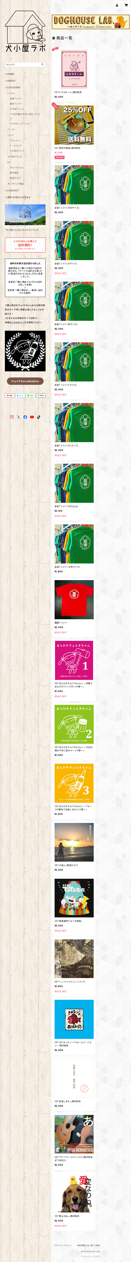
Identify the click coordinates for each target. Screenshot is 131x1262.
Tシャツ (11, 93)
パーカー (11, 129)
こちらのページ (19, 322)
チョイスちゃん (17, 167)
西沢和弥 (14, 172)
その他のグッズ (14, 156)
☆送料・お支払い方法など (18, 197)
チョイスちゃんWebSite (25, 381)
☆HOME (9, 74)
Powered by (91, 1256)
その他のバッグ (17, 150)
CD (9, 162)
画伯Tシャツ (16, 103)
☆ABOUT (10, 80)
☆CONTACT (12, 190)
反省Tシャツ (16, 98)
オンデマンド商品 (15, 183)
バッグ (10, 135)
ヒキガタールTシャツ (20, 123)
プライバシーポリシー (63, 1245)
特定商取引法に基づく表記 (88, 1245)
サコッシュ (15, 140)
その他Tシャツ (17, 109)
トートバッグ (16, 145)
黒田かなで (15, 178)
